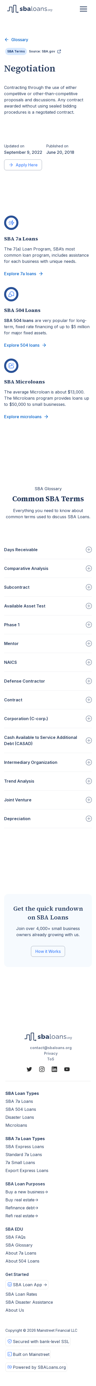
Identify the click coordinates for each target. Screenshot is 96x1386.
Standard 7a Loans (23, 1154)
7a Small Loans (20, 1162)
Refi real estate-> (21, 1215)
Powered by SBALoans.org (39, 1367)
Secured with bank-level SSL (41, 1341)
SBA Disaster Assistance (29, 1302)
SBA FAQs (15, 1237)
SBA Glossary (19, 1245)
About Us (14, 1310)
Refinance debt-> (21, 1207)
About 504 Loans (22, 1261)
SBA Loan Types (22, 1093)
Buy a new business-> (26, 1191)
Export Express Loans (26, 1170)
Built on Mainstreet (31, 1354)
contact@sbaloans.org (51, 1047)
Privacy (51, 1053)
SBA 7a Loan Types (25, 1138)
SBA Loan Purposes (25, 1183)
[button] (83, 9)
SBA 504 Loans (20, 1109)
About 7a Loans (20, 1253)
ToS (50, 1059)
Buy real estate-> (21, 1199)
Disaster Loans (19, 1117)
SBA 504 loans (19, 320)
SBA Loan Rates (21, 1294)
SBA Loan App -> (30, 1284)
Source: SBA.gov (42, 51)
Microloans (16, 1125)
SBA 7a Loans (19, 1101)
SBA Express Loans (24, 1146)
